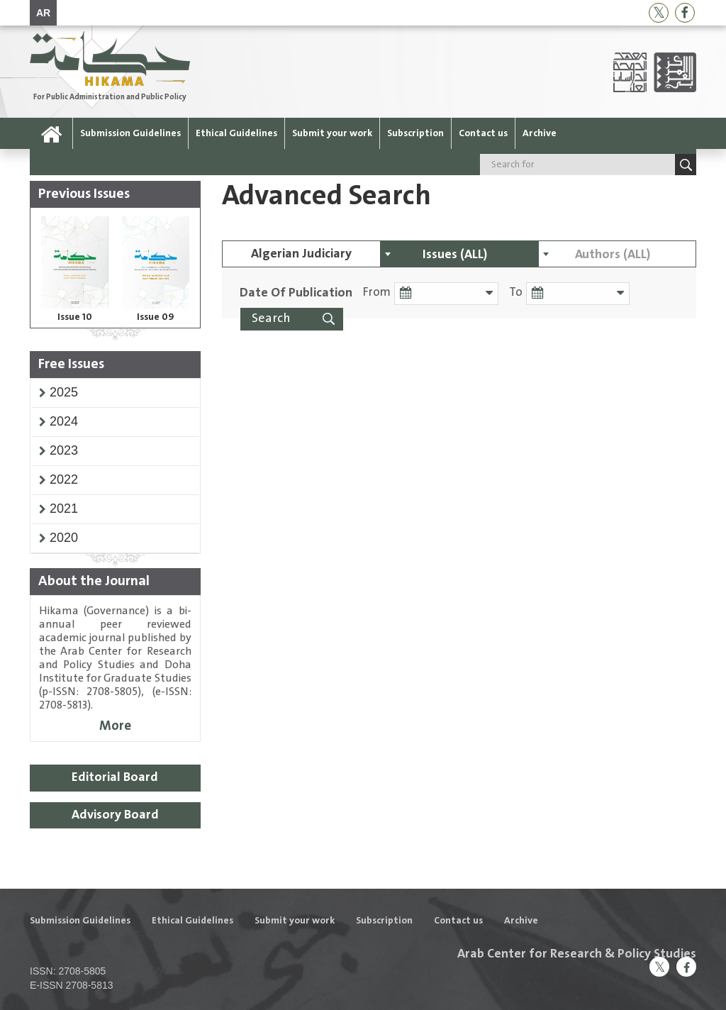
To (514, 292)
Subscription (415, 133)
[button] (64, 392)
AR (43, 12)
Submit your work (332, 133)
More (115, 726)
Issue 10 (74, 317)
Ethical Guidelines (236, 133)
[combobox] (459, 253)
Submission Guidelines (130, 133)
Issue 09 (155, 317)
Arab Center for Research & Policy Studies (576, 954)
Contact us (483, 133)
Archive (540, 133)
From (377, 292)
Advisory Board (115, 815)
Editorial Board (115, 777)
